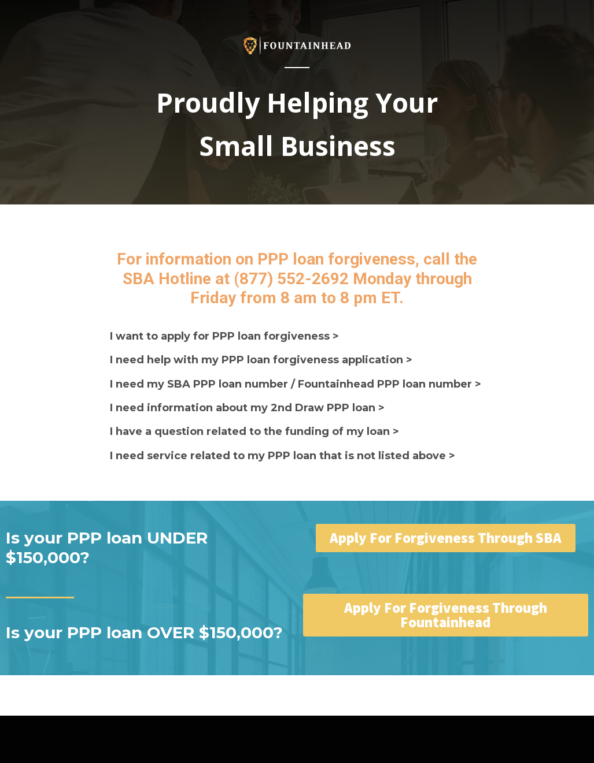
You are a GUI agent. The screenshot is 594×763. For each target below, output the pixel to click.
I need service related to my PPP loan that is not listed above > (282, 455)
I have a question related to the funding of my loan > (254, 431)
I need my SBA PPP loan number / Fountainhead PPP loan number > (295, 384)
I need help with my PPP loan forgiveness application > (261, 359)
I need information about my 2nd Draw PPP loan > (247, 407)
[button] (445, 538)
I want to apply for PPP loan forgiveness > (224, 336)
